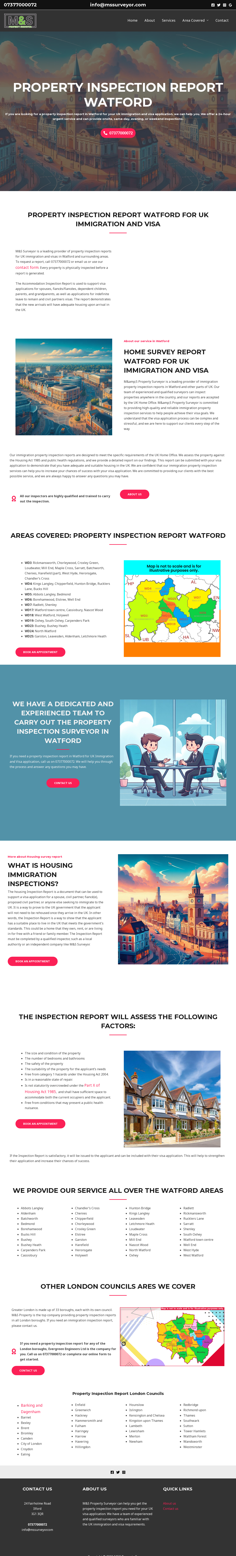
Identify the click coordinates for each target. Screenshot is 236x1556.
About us (169, 1495)
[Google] (230, 5)
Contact (222, 20)
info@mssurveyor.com (118, 5)
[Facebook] (213, 5)
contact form (24, 267)
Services (168, 20)
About (150, 20)
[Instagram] (224, 5)
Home (132, 20)
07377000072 (20, 5)
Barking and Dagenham (38, 1404)
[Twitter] (219, 5)
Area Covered (193, 20)
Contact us (170, 1500)
